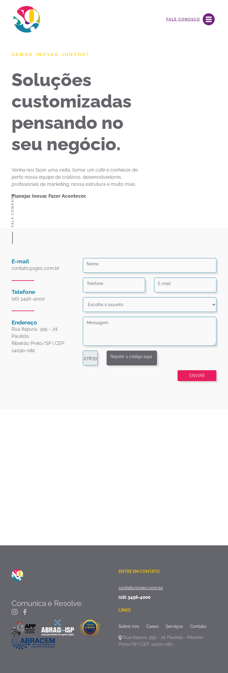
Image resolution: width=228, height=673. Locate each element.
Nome (93, 264)
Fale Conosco (183, 19)
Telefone (95, 283)
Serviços (174, 626)
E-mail (164, 283)
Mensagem (97, 322)
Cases (152, 626)
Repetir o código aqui (131, 356)
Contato (198, 626)
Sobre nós (128, 626)
